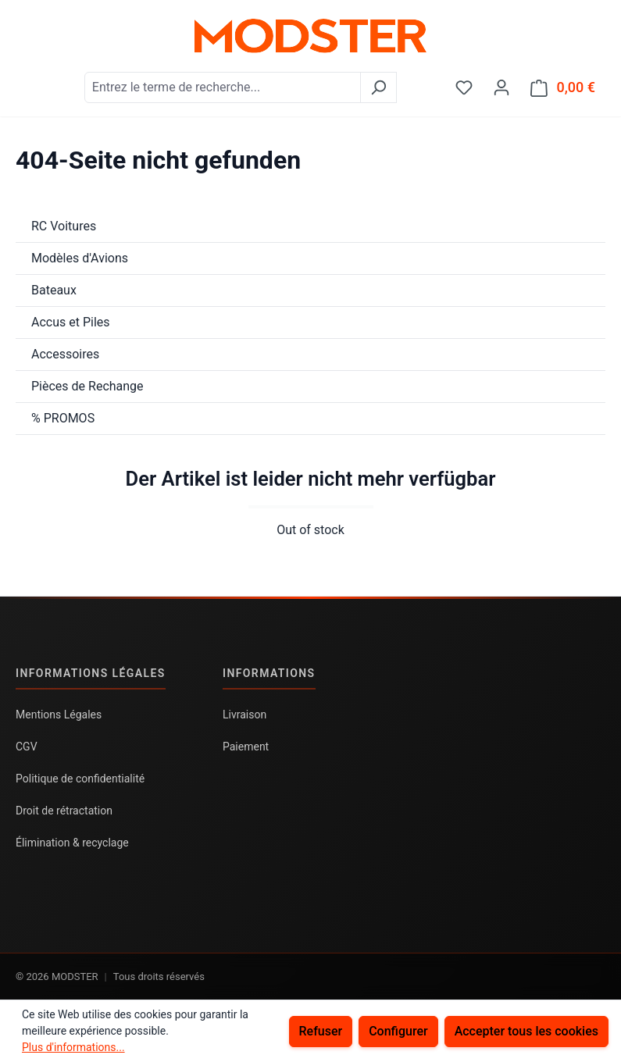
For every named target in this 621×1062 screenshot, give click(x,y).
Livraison (244, 714)
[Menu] (26, 82)
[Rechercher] (378, 87)
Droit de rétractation (64, 810)
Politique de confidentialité (80, 778)
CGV (26, 746)
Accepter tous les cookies (526, 1031)
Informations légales (91, 673)
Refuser (321, 1031)
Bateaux (54, 290)
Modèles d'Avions (79, 258)
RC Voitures (63, 226)
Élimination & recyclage (72, 842)
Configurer (398, 1031)
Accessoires (65, 354)
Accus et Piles (70, 322)
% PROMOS (63, 418)
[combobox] (222, 87)
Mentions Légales (59, 714)
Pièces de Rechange (87, 386)
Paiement (246, 746)
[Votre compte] (501, 87)
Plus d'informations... (73, 1047)
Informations (269, 673)
